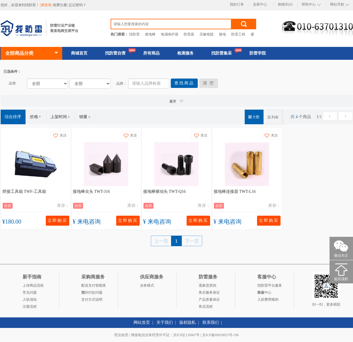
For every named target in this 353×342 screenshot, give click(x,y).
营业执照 (121, 335)
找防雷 (134, 34)
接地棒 (150, 34)
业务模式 (147, 285)
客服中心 (264, 292)
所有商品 (151, 53)
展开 (176, 100)
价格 (36, 117)
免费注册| (60, 5)
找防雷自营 (115, 53)
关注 (60, 135)
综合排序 (13, 117)
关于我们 (164, 322)
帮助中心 (309, 4)
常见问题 (30, 292)
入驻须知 (30, 299)
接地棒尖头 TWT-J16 (91, 191)
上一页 (161, 241)
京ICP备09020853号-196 (220, 335)
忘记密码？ (77, 5)
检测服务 (185, 53)
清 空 (209, 83)
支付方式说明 (91, 299)
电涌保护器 (169, 34)
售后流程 (206, 306)
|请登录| (46, 5)
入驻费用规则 (267, 299)
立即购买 (57, 220)
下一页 (192, 241)
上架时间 (60, 117)
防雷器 (189, 34)
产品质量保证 (209, 299)
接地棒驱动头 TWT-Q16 (164, 191)
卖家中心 (260, 4)
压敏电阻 (207, 34)
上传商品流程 (33, 285)
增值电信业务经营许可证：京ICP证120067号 (165, 335)
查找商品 (184, 83)
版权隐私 (187, 322)
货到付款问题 (91, 292)
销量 (85, 117)
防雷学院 (257, 53)
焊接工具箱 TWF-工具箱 (24, 191)
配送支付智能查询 (93, 286)
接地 (222, 34)
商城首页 (79, 53)
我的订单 (237, 4)
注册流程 (30, 306)
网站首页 (142, 322)
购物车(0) (285, 4)
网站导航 (337, 4)
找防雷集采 (221, 53)
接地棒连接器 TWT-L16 (235, 191)
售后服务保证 (209, 292)
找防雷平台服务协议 (269, 286)
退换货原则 (207, 285)
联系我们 (210, 322)
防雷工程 (238, 34)
